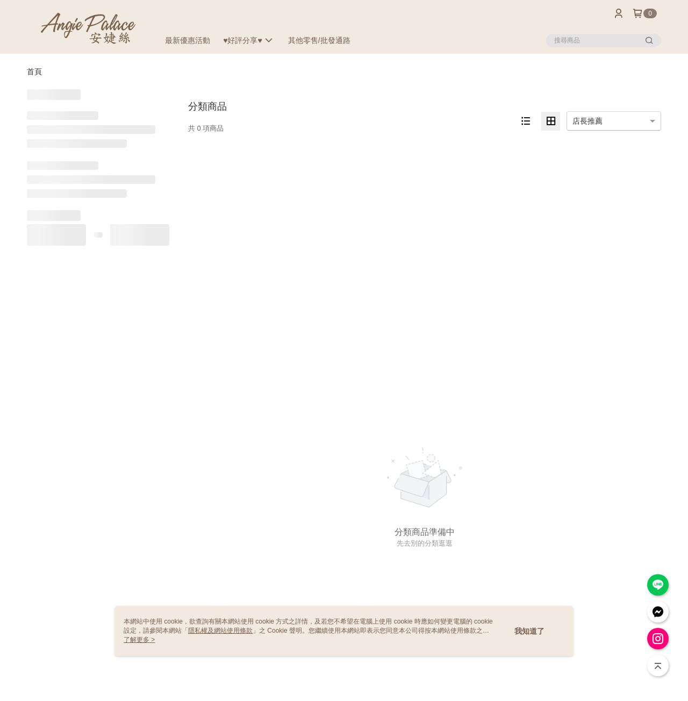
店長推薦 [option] (587, 121)
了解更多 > (139, 639)
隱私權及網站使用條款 (220, 630)
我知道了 (529, 631)
